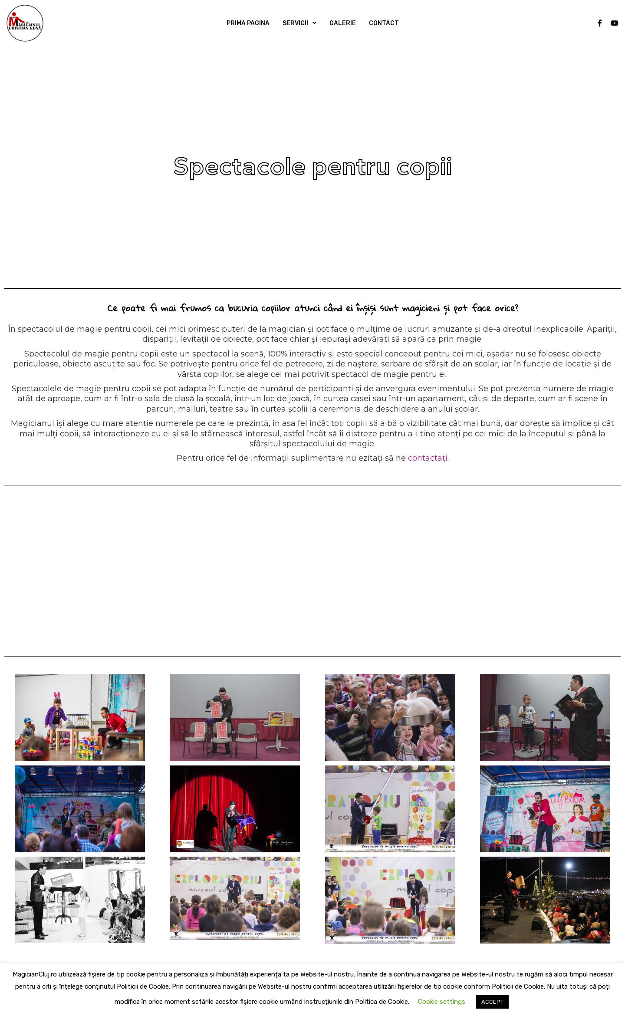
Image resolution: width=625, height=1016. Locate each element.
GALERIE (342, 23)
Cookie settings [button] (441, 1002)
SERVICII (295, 23)
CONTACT (384, 23)
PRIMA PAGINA (248, 23)
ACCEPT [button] (492, 1002)
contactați (427, 458)
